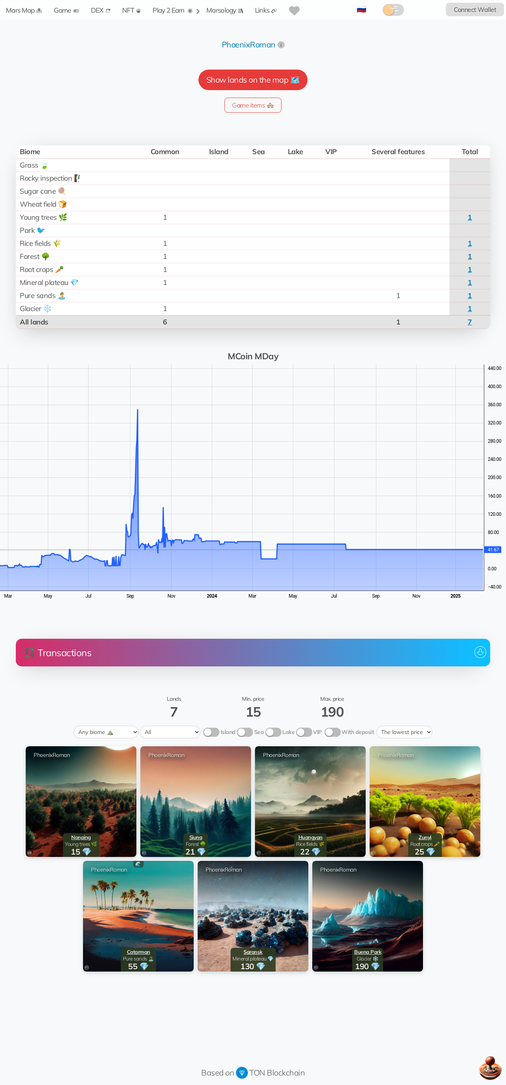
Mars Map (24, 10)
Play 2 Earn (173, 10)
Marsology (224, 10)
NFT (131, 10)
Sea (259, 732)
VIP (317, 732)
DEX (100, 10)
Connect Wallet (475, 9)
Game (66, 10)
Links (266, 10)
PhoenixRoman (249, 44)
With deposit (358, 732)
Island (228, 732)
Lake (288, 732)
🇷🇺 (361, 9)
